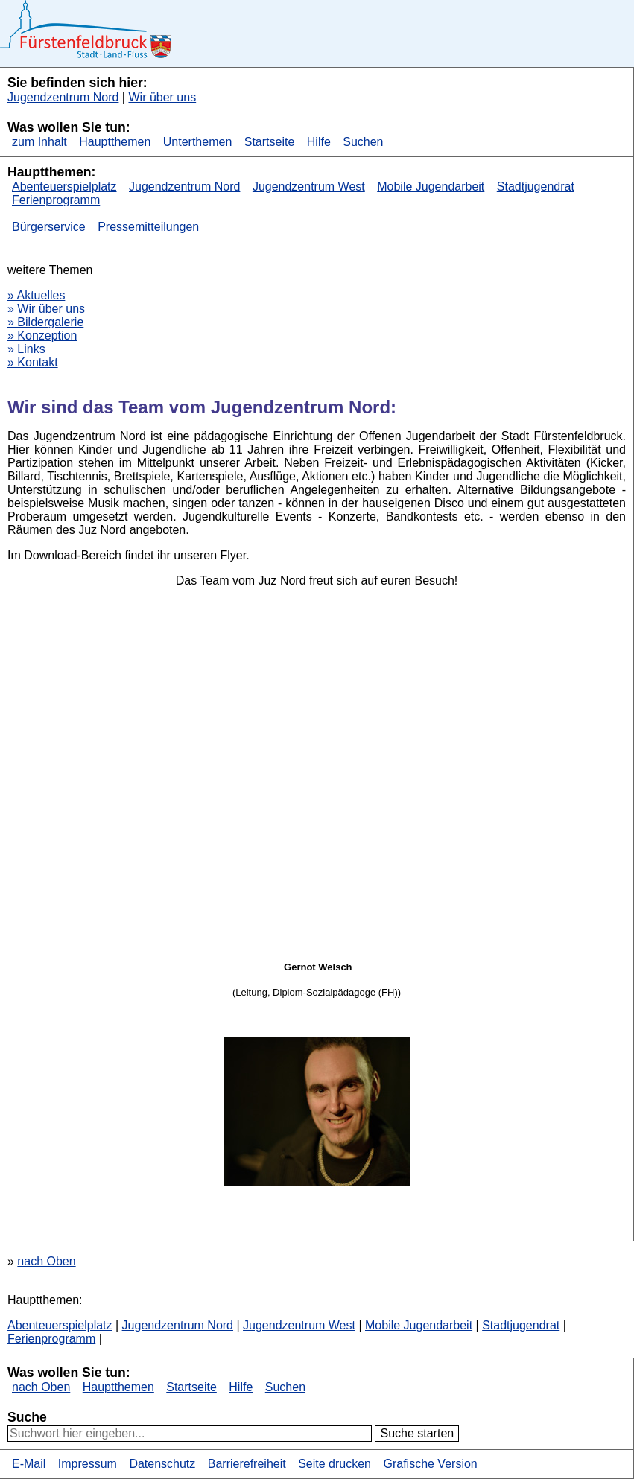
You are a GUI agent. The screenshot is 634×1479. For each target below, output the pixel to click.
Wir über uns (162, 97)
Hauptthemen (114, 142)
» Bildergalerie (45, 322)
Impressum (87, 1463)
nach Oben (46, 1261)
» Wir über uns (46, 308)
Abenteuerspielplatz (64, 186)
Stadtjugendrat (535, 186)
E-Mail (28, 1463)
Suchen (363, 142)
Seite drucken (334, 1463)
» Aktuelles (36, 295)
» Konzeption (42, 335)
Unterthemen (197, 142)
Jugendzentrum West (309, 186)
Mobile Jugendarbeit (430, 186)
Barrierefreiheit (247, 1463)
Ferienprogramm (56, 200)
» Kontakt (32, 362)
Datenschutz (162, 1463)
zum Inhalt (39, 142)
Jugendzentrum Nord (62, 97)
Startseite (269, 142)
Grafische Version (430, 1463)
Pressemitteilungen (148, 226)
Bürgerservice (49, 226)
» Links (26, 349)
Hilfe (319, 142)
